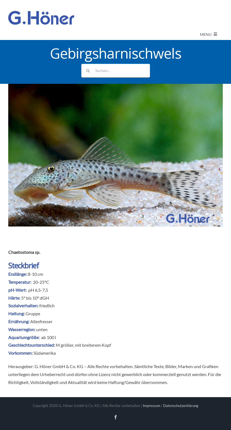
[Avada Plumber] (41, 13)
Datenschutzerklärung (180, 405)
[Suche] (88, 71)
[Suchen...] (115, 71)
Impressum (151, 405)
